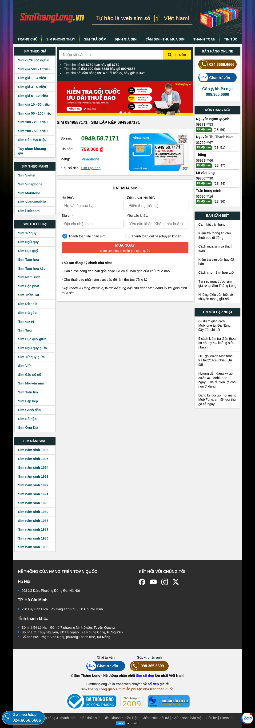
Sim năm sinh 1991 (33, 494)
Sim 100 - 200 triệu (33, 122)
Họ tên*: (68, 197)
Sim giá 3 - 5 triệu (32, 87)
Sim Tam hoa (28, 259)
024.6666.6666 (216, 64)
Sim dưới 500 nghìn (33, 60)
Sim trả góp (27, 313)
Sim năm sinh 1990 (33, 503)
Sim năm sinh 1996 (33, 450)
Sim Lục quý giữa (32, 339)
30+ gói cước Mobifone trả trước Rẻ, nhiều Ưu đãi (215, 360)
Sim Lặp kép (28, 401)
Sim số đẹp (145, 675)
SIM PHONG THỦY (60, 39)
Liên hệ (211, 718)
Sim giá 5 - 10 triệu (33, 96)
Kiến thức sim (90, 718)
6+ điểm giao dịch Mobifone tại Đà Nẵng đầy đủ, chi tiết (214, 325)
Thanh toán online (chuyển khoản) (154, 236)
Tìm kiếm (177, 55)
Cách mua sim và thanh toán (215, 248)
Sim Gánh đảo (29, 410)
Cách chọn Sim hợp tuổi (216, 272)
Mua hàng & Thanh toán (58, 718)
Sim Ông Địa (28, 427)
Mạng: (65, 159)
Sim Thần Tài (28, 295)
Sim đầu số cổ (29, 374)
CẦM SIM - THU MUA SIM (164, 39)
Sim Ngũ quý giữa (32, 348)
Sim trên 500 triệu (32, 140)
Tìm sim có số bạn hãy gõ (91, 65)
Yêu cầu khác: (137, 215)
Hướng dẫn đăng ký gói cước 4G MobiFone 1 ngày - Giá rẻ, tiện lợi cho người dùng (217, 380)
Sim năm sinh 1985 (33, 547)
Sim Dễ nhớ (27, 304)
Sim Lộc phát (28, 286)
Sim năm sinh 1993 (33, 476)
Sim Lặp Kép (90, 168)
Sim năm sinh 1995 (33, 459)
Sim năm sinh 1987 (33, 529)
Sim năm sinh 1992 (33, 485)
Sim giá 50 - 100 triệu (35, 113)
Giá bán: (66, 149)
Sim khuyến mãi (31, 383)
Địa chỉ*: (68, 215)
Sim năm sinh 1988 (33, 521)
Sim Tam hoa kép (32, 268)
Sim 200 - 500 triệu (33, 131)
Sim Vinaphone (30, 184)
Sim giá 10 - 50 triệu (34, 104)
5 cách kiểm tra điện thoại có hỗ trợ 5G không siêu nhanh (217, 343)
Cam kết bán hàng (212, 224)
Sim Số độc (27, 419)
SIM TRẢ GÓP (95, 39)
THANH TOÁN (204, 39)
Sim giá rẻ (26, 321)
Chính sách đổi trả (155, 718)
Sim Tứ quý (27, 233)
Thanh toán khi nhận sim (83, 236)
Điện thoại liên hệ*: (141, 197)
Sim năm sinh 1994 (33, 467)
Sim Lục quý (28, 251)
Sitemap (226, 718)
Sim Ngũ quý (28, 242)
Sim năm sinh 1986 (33, 538)
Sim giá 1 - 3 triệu (32, 78)
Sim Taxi (25, 330)
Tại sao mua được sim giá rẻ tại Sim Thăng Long (217, 284)
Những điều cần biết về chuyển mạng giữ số (215, 297)
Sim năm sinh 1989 (33, 512)
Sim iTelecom (29, 211)
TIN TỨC (231, 39)
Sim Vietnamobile (32, 202)
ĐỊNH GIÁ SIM (126, 39)
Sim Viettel (26, 175)
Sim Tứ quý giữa (31, 357)
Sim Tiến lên (28, 392)
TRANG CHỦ (28, 39)
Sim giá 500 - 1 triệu (34, 69)
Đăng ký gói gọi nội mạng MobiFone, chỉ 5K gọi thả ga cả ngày (217, 399)
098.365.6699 (147, 666)
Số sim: (66, 138)
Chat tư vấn (214, 77)
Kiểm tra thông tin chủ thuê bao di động (214, 235)
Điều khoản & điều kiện (121, 718)
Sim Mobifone (29, 193)
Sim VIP (24, 366)
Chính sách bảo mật (187, 718)
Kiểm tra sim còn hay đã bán (216, 262)
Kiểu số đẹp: (70, 168)
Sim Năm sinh (29, 277)
